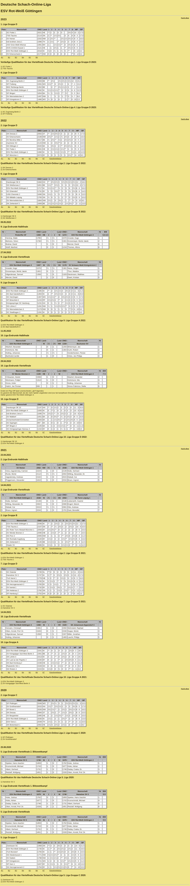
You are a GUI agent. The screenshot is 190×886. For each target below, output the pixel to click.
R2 (9, 57)
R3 (16, 57)
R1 (2, 57)
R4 (23, 57)
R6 (37, 57)
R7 (44, 159)
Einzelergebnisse (55, 159)
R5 (30, 57)
